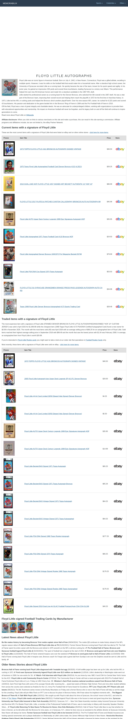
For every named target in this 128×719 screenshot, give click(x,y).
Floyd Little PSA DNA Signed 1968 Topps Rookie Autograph (46, 536)
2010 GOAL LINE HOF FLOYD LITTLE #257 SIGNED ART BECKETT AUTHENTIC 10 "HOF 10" (56, 184)
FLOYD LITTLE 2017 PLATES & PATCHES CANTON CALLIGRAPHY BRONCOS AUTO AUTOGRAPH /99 (60, 202)
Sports (98, 3)
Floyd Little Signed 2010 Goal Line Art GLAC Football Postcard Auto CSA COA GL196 (56, 606)
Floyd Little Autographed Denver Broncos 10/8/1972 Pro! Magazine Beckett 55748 (51, 254)
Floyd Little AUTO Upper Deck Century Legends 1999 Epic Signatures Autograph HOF (52, 219)
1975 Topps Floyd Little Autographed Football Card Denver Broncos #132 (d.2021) (51, 167)
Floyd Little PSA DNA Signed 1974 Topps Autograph (44, 554)
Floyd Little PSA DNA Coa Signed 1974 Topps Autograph (41, 272)
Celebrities (110, 3)
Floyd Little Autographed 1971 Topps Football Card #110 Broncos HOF (46, 237)
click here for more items (99, 132)
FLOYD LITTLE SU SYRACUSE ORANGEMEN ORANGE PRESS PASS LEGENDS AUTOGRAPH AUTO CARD (61, 289)
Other (122, 3)
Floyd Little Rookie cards (27, 340)
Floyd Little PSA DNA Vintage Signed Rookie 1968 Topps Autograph (50, 571)
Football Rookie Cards (94, 340)
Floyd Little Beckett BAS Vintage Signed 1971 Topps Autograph (48, 501)
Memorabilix (10, 3)
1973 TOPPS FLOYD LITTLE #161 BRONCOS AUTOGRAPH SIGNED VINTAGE (50, 149)
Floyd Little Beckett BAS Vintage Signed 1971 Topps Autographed (49, 519)
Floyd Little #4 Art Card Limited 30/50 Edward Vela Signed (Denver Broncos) (53, 414)
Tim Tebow (12, 698)
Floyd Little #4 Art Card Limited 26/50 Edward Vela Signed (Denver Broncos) (53, 396)
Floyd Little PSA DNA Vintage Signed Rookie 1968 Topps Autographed (50, 589)
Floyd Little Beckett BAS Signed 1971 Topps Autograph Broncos (48, 484)
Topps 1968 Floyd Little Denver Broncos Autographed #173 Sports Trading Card (50, 307)
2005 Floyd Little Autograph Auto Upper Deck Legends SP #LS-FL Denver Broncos (55, 379)
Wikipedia (30, 115)
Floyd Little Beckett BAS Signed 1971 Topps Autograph (45, 466)
